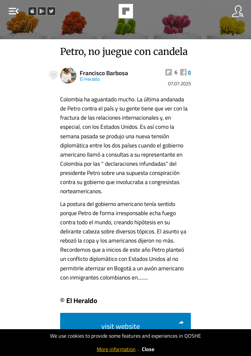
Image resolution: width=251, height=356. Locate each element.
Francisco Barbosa (104, 73)
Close (148, 349)
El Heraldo (90, 79)
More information (116, 349)
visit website (142, 326)
